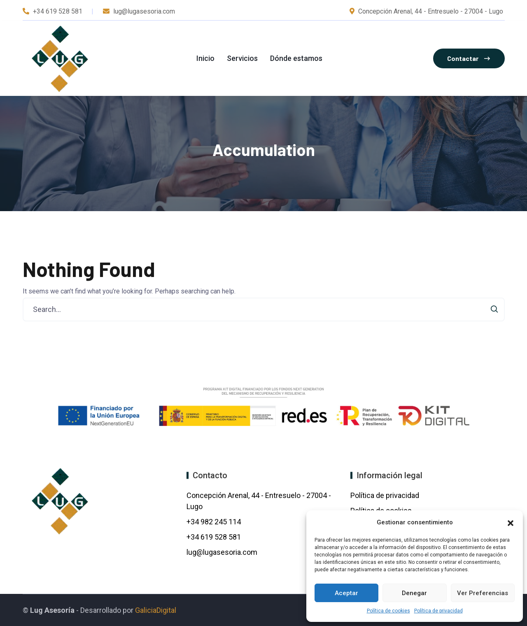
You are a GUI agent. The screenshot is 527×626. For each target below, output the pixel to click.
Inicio (205, 58)
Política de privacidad (438, 611)
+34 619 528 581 (57, 11)
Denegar (414, 593)
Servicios (242, 58)
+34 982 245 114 (215, 521)
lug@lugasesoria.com (222, 552)
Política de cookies (388, 611)
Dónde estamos (296, 58)
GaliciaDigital (155, 610)
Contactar (468, 58)
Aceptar (346, 593)
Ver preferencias (482, 593)
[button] (510, 522)
